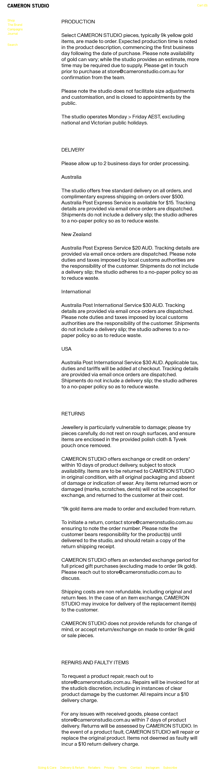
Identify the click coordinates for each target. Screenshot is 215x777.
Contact (136, 767)
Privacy (109, 767)
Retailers (94, 767)
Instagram (152, 767)
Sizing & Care (47, 767)
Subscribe (170, 767)
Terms (122, 767)
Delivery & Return (72, 767)
